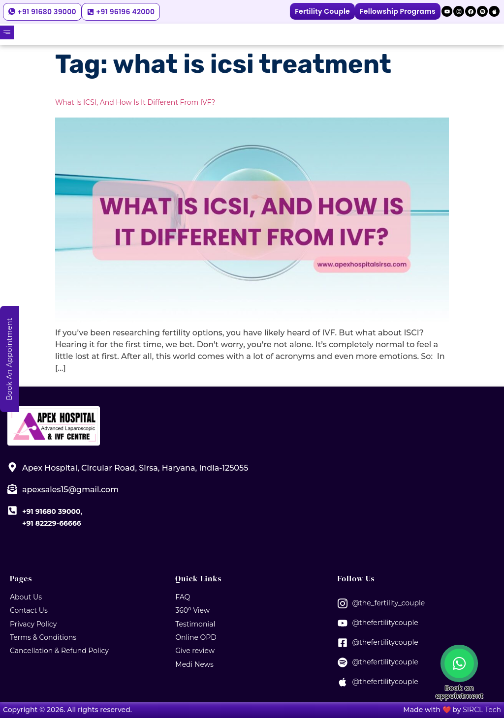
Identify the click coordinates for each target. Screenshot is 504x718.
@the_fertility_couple (388, 602)
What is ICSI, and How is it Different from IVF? (135, 102)
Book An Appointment (9, 359)
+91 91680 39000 (51, 511)
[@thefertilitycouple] (342, 623)
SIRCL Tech (482, 709)
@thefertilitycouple (385, 622)
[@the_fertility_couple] (342, 603)
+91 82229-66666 (51, 523)
